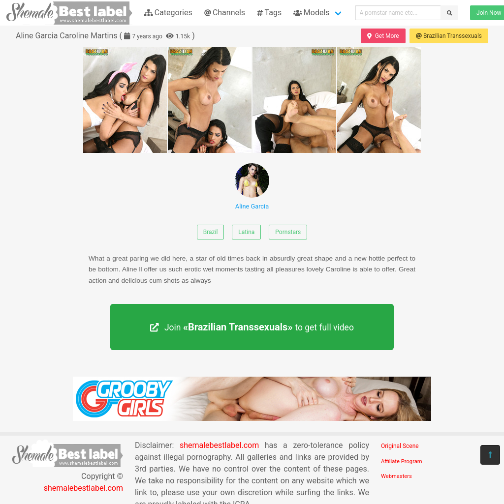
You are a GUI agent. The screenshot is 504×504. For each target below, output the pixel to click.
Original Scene (400, 446)
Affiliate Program (401, 461)
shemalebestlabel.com (83, 488)
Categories (168, 12)
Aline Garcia (252, 186)
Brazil (210, 232)
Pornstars (288, 232)
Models (311, 12)
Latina (246, 232)
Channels (224, 12)
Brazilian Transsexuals (449, 35)
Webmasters (396, 476)
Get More (383, 35)
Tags (269, 12)
